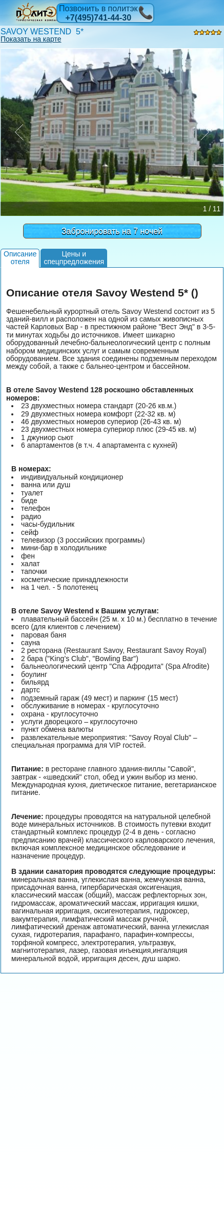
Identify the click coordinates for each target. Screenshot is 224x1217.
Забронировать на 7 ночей (112, 231)
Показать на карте (31, 39)
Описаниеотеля (20, 258)
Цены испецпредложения (74, 258)
